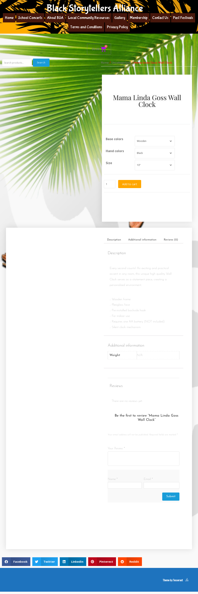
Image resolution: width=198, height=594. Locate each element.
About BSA (55, 17)
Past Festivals (183, 17)
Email (148, 481)
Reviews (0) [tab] (171, 241)
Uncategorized (121, 62)
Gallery (119, 17)
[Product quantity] (109, 185)
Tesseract (178, 582)
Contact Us (160, 17)
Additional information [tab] (142, 241)
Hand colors (115, 152)
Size (109, 164)
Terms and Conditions (86, 27)
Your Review (116, 450)
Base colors (114, 140)
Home (9, 17)
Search (41, 62)
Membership (139, 17)
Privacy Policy (117, 27)
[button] (16, 563)
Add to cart (129, 185)
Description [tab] (114, 241)
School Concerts (30, 17)
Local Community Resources (89, 17)
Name (113, 481)
